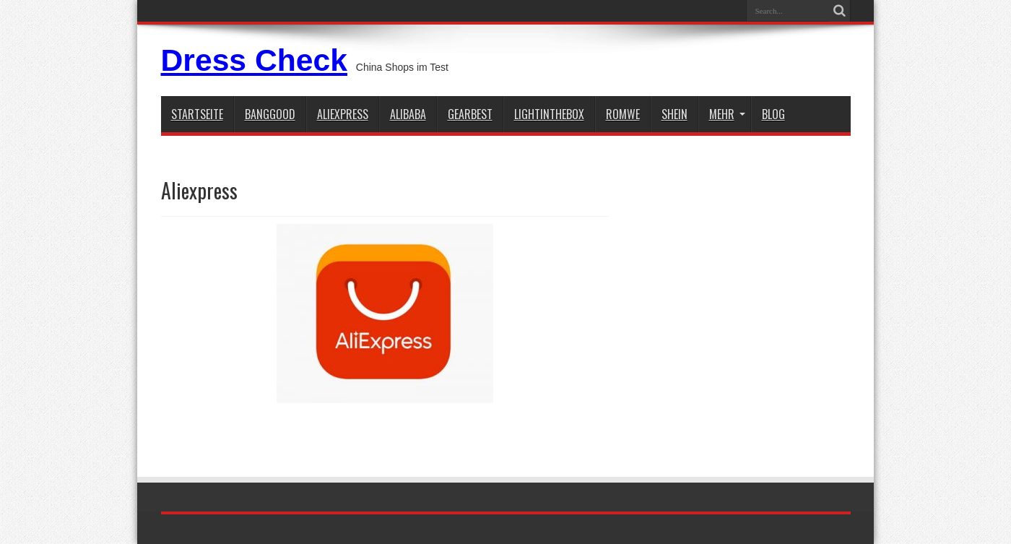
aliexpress (342, 114)
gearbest (470, 114)
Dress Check (254, 60)
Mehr (727, 114)
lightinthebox (549, 114)
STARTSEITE (197, 114)
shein (674, 114)
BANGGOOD (270, 114)
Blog (773, 114)
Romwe (623, 114)
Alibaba (408, 114)
